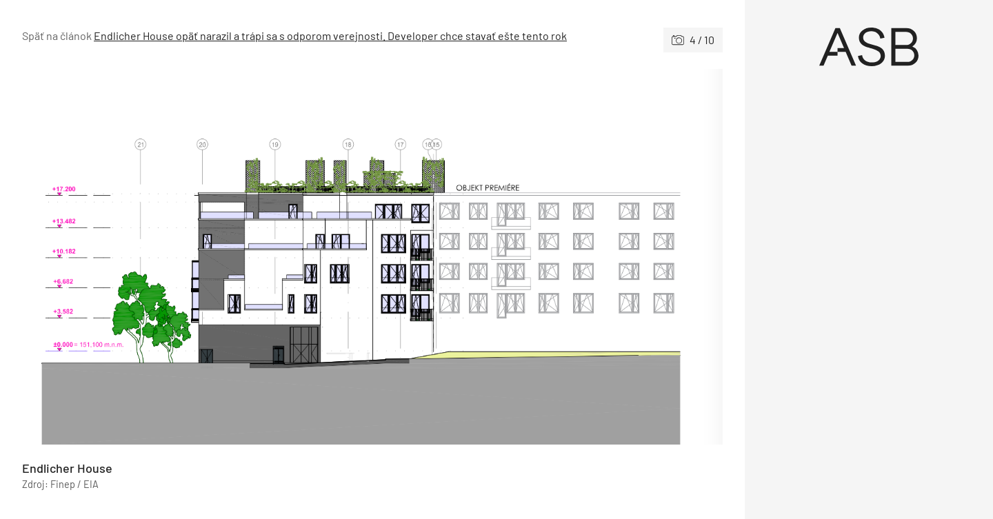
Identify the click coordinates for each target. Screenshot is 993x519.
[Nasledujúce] (547, 257)
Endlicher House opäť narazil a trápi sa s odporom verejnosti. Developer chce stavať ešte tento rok (330, 35)
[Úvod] (869, 47)
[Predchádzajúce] (197, 257)
